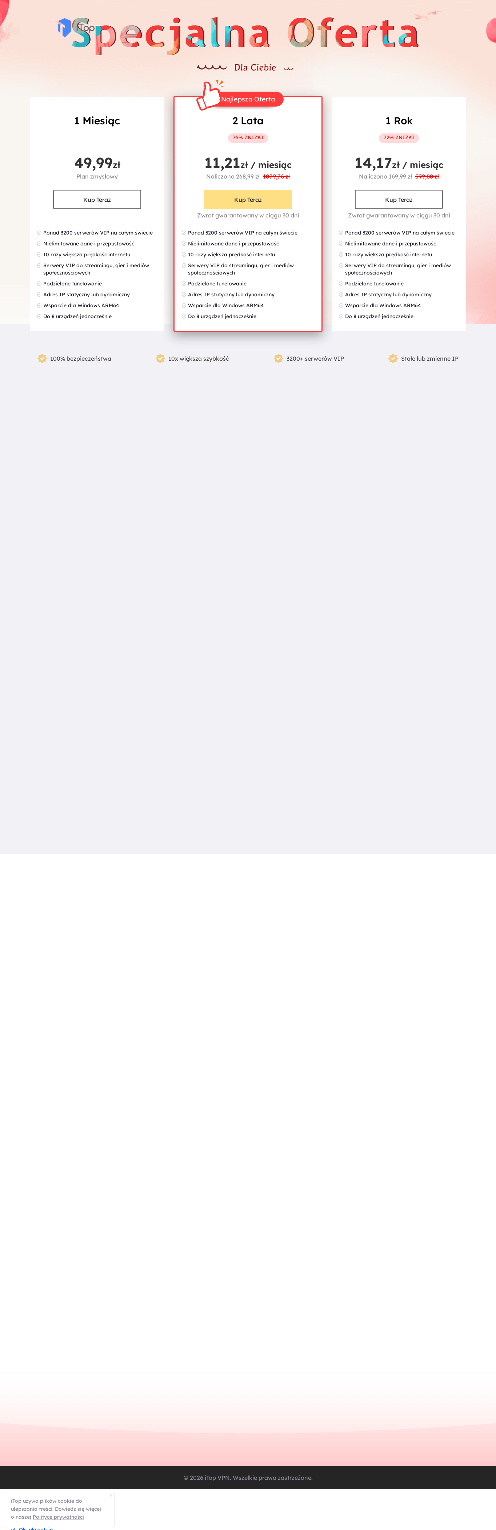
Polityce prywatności (58, 1517)
